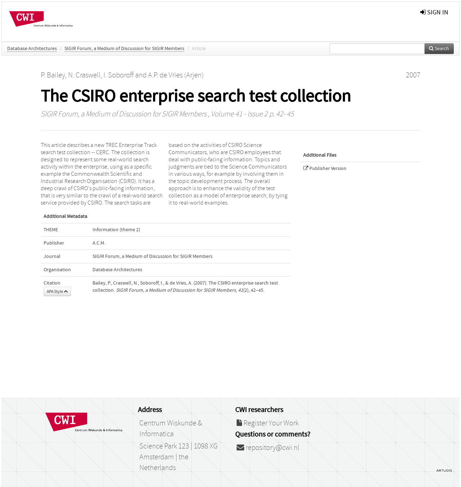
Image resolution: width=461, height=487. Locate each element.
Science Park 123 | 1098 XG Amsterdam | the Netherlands (178, 457)
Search (439, 49)
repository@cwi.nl (268, 447)
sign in (434, 12)
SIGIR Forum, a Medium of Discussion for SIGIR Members (124, 49)
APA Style (57, 291)
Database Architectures (32, 49)
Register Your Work (268, 423)
